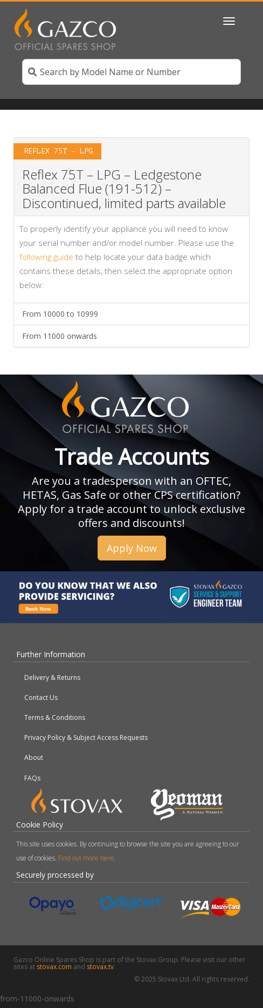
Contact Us (41, 697)
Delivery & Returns (52, 677)
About (33, 757)
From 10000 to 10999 (60, 314)
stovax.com (54, 966)
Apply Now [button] (132, 548)
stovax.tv (100, 966)
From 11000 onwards (59, 336)
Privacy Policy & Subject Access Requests (86, 737)
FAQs (32, 778)
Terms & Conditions (54, 717)
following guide (46, 256)
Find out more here (86, 858)
